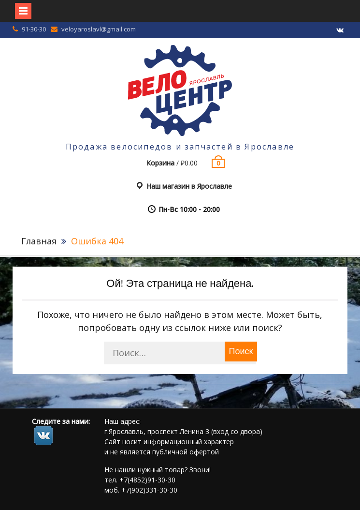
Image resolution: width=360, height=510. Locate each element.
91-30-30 (34, 29)
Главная (39, 241)
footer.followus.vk (43, 435)
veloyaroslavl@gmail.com (98, 29)
